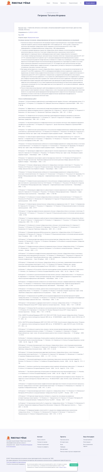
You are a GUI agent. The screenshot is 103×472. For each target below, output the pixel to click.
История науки (64, 442)
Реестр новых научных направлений (70, 451)
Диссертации (64, 449)
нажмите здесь (62, 467)
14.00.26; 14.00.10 (32, 32)
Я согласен (74, 465)
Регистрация (86, 442)
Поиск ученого (41, 439)
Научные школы (64, 439)
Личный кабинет (90, 3)
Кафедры (62, 447)
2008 (22, 35)
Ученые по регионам (43, 444)
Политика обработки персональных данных (18, 462)
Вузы (61, 444)
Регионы (55, 3)
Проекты (63, 3)
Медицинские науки (52, 12)
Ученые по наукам (42, 442)
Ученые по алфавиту (43, 447)
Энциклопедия (73, 3)
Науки (48, 3)
